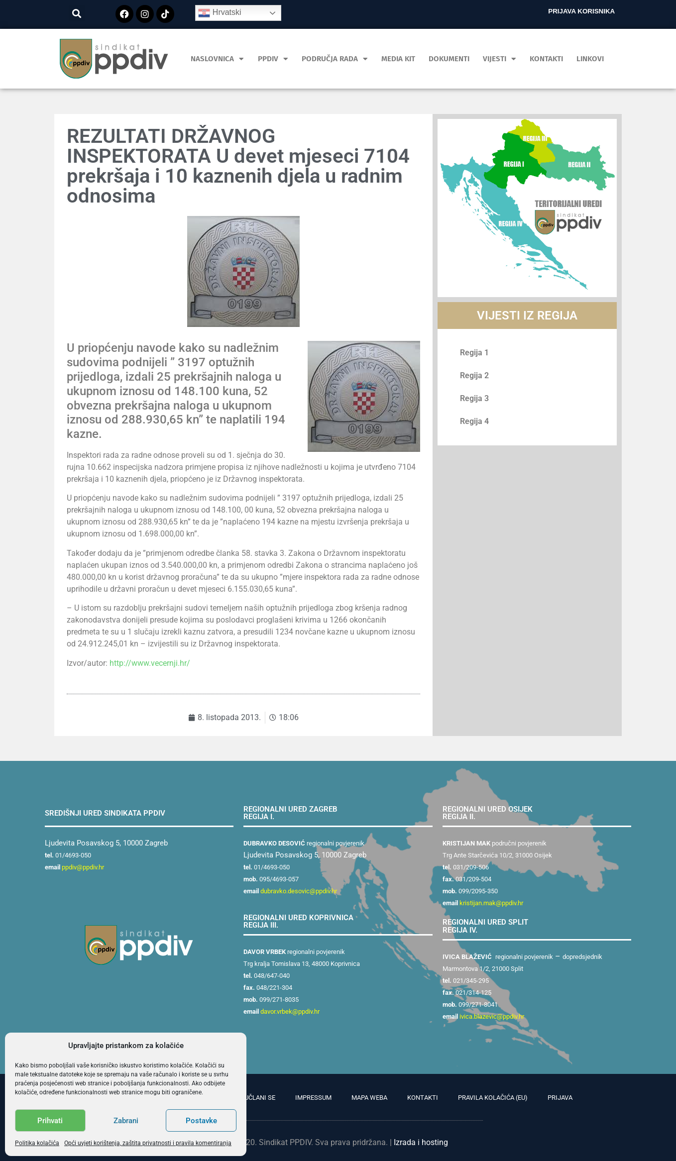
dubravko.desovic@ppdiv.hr (298, 891)
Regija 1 (474, 352)
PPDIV (273, 59)
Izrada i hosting (421, 1142)
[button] (77, 13)
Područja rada (335, 59)
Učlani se (259, 1097)
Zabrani (125, 1120)
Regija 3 (474, 398)
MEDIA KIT (398, 58)
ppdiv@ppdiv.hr (83, 867)
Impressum (313, 1097)
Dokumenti (449, 58)
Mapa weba (369, 1097)
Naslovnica (217, 59)
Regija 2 (474, 375)
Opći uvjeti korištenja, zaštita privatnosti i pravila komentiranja (147, 1143)
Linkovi (590, 58)
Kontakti (546, 58)
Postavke (201, 1120)
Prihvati (50, 1120)
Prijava (560, 1097)
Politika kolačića (37, 1143)
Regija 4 (474, 421)
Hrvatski (219, 13)
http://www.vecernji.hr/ (150, 663)
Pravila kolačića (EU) (493, 1097)
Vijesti (499, 59)
